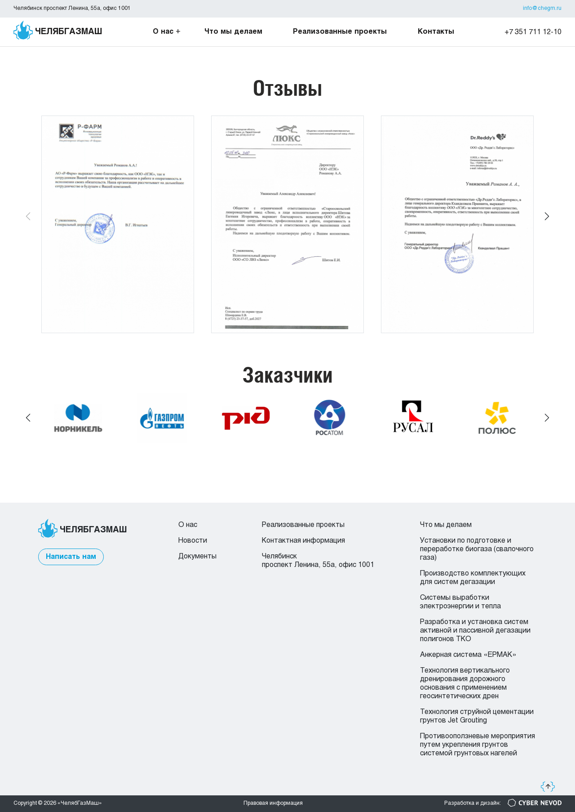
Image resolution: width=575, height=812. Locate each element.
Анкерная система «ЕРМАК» (468, 654)
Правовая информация (273, 803)
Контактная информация (303, 540)
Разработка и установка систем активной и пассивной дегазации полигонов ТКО (475, 630)
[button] (546, 216)
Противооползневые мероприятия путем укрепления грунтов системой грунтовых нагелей (477, 745)
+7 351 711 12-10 (533, 32)
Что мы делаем (233, 31)
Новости (192, 540)
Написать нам (71, 556)
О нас (163, 31)
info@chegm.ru (542, 8)
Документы (197, 556)
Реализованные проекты (340, 31)
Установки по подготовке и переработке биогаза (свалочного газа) (477, 549)
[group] (117, 224)
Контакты (436, 31)
